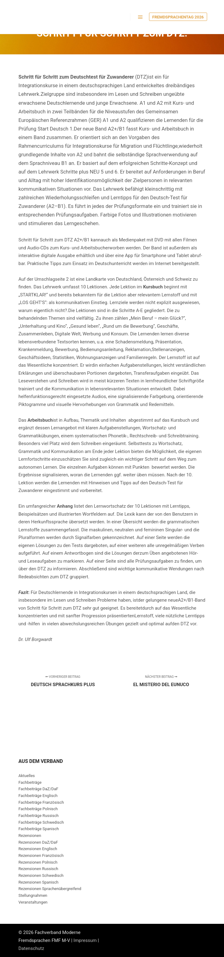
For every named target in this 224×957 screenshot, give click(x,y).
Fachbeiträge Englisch (37, 795)
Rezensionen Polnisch (37, 862)
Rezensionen (29, 835)
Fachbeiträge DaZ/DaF (38, 789)
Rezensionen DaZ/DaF (38, 842)
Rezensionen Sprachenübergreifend (49, 888)
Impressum (84, 940)
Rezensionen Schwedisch (41, 875)
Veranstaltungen (32, 902)
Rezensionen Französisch (41, 855)
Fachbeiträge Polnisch (38, 809)
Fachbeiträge (29, 782)
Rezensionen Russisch (38, 868)
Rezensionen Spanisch (38, 882)
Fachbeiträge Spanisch (38, 828)
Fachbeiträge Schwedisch (41, 822)
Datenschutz (31, 948)
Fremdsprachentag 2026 (178, 17)
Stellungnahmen (32, 895)
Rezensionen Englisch (37, 848)
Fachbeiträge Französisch (41, 802)
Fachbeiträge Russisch (38, 815)
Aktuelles (26, 775)
